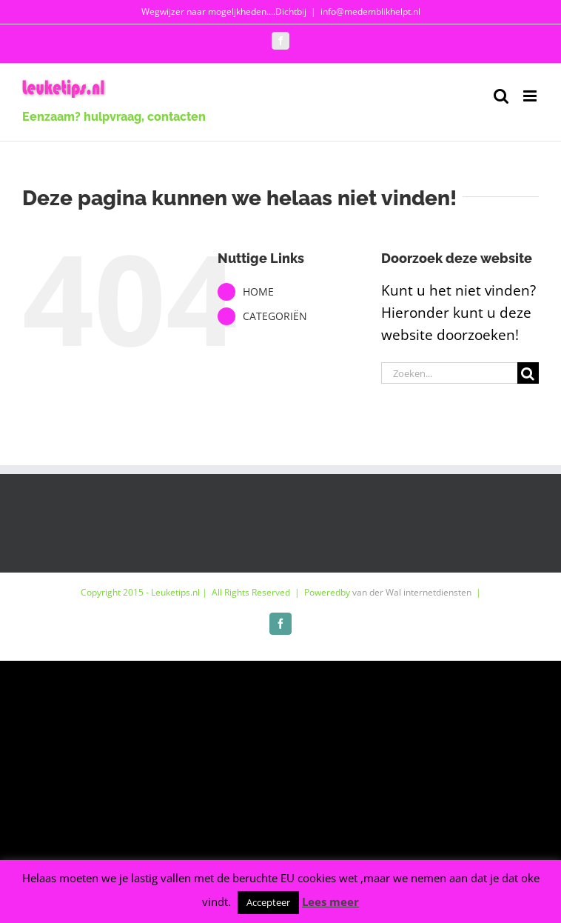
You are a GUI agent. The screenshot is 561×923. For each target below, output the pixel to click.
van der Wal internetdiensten (411, 592)
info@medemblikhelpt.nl (370, 11)
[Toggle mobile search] (501, 96)
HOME (258, 291)
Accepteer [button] (268, 902)
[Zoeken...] (449, 373)
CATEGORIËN (275, 316)
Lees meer (330, 901)
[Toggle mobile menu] (531, 96)
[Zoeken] (528, 373)
